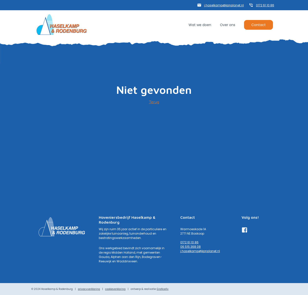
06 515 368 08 (190, 247)
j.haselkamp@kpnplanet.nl (224, 5)
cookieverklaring (115, 289)
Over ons (227, 24)
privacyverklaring (89, 289)
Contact (258, 24)
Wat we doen (200, 24)
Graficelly (163, 289)
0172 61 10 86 (265, 5)
